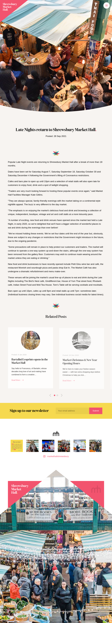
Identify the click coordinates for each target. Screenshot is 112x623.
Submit (96, 411)
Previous (52, 395)
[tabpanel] (30, 363)
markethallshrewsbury (56, 456)
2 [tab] (57, 395)
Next (60, 395)
